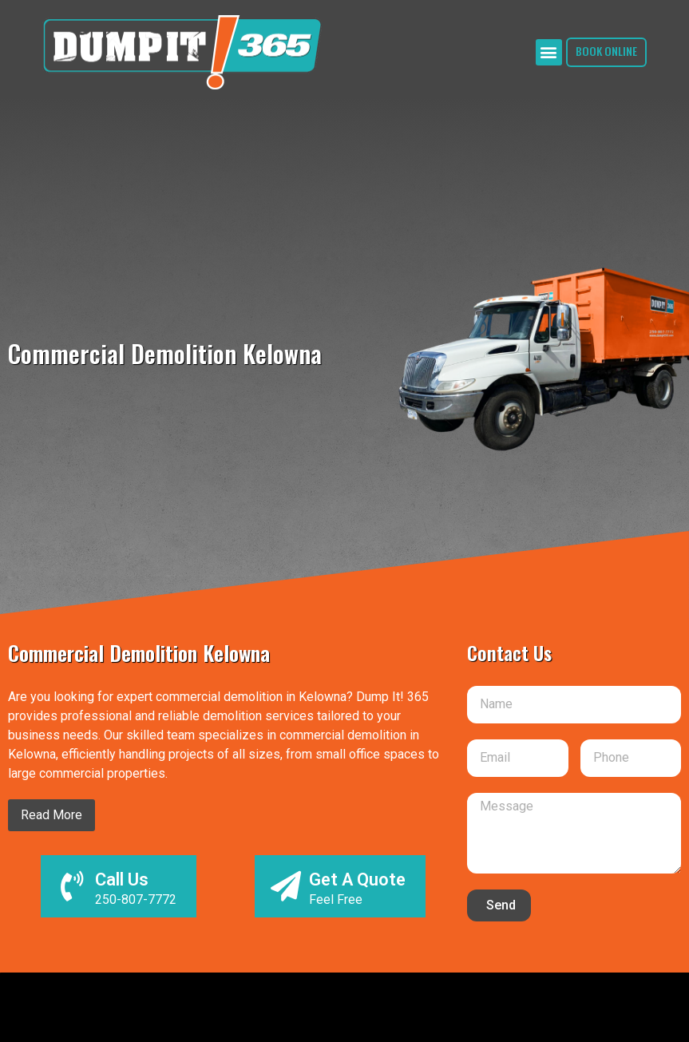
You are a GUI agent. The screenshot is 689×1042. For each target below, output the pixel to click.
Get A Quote (357, 879)
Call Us (121, 879)
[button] (545, 52)
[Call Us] (72, 886)
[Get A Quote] (286, 886)
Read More (51, 814)
